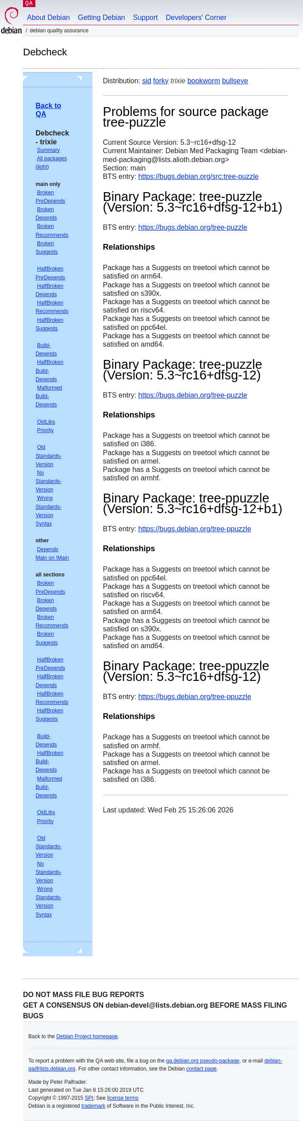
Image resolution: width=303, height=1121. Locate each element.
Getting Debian (101, 17)
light (42, 167)
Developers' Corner (196, 17)
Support (145, 17)
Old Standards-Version (48, 455)
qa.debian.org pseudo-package (202, 1061)
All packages (52, 158)
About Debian (48, 17)
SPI (89, 1098)
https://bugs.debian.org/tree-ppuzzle (194, 529)
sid (146, 81)
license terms (122, 1098)
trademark (93, 1106)
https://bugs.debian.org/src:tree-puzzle (198, 176)
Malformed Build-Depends (48, 396)
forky (161, 81)
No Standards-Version (48, 481)
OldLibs (46, 422)
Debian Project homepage (87, 1036)
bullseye (235, 81)
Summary (48, 150)
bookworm (204, 81)
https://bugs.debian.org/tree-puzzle (192, 227)
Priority (45, 430)
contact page (201, 1069)
